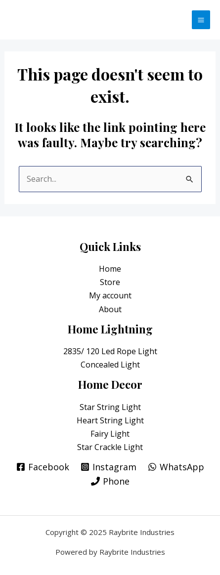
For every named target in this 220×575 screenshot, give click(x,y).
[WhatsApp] (176, 467)
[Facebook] (43, 467)
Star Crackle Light (110, 447)
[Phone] (110, 481)
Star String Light (110, 407)
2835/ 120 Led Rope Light (110, 351)
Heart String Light (110, 420)
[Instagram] (108, 467)
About (110, 309)
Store (110, 282)
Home (110, 268)
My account (110, 295)
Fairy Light (110, 433)
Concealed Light (110, 364)
